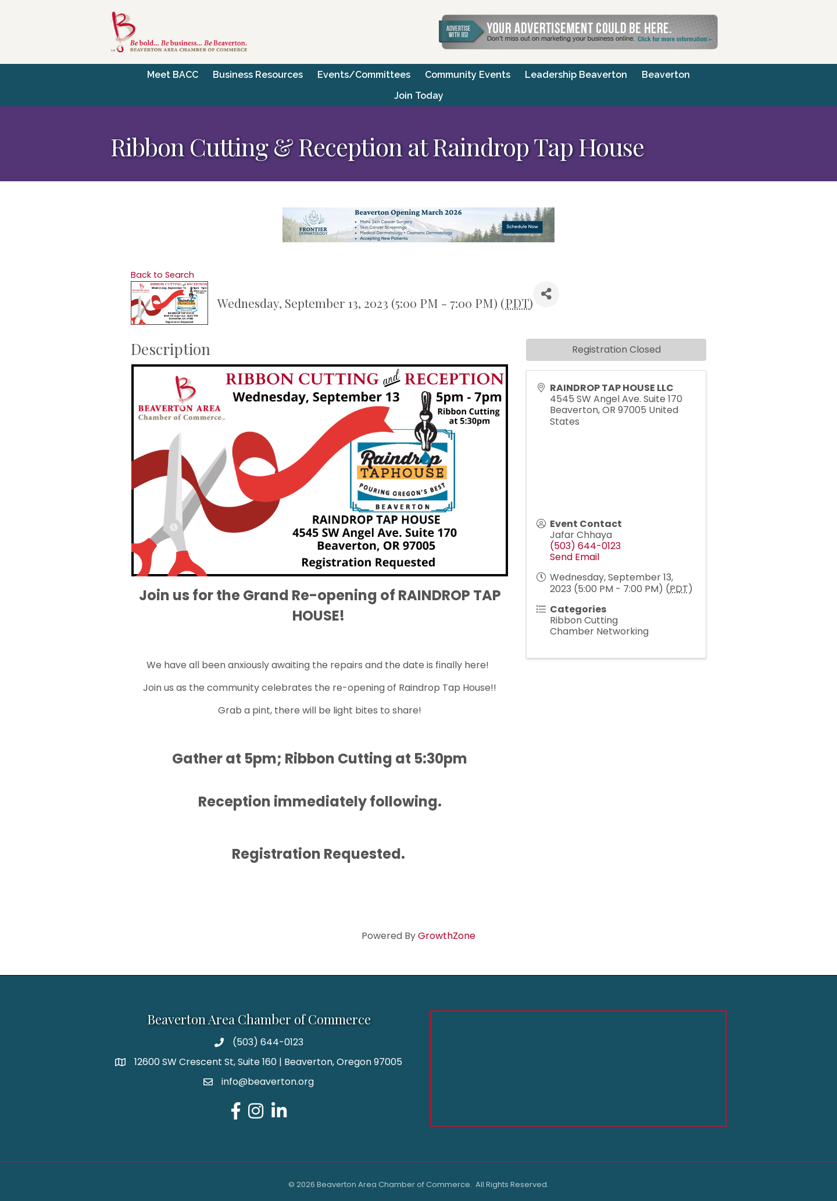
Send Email (574, 556)
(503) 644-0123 (585, 545)
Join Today (418, 95)
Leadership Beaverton (576, 74)
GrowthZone (446, 934)
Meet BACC (172, 74)
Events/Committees (363, 74)
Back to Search (162, 274)
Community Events (467, 74)
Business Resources (258, 74)
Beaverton (666, 74)
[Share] (546, 294)
